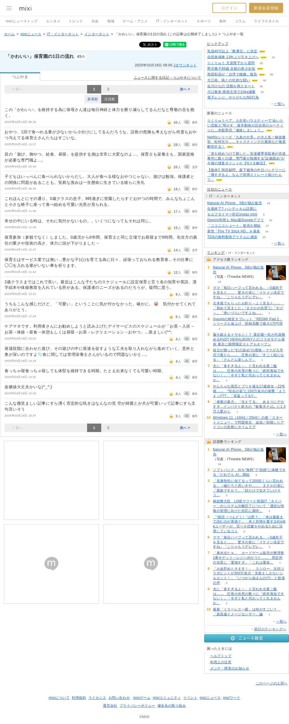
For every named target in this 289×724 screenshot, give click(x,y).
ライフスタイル (266, 21)
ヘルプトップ (221, 656)
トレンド (76, 21)
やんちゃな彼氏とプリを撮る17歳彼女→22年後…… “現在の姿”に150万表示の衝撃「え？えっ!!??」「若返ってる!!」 (249, 391)
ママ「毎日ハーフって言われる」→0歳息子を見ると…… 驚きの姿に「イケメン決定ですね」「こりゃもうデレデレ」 (248, 292)
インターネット (96, 34)
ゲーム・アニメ (135, 21)
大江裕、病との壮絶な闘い (228, 80)
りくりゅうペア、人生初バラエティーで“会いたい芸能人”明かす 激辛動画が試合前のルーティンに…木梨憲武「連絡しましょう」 (245, 125)
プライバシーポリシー (137, 706)
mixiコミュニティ (167, 698)
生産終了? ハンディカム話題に (232, 209)
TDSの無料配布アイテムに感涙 (232, 237)
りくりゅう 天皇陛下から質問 (231, 63)
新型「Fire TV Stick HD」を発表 (233, 231)
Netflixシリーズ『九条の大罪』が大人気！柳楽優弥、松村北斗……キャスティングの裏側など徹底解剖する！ (246, 142)
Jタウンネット (185, 65)
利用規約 (79, 698)
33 (261, 63)
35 (271, 74)
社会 (95, 21)
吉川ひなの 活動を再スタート (231, 86)
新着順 (92, 99)
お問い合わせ (119, 698)
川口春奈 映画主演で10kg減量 (231, 92)
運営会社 (110, 706)
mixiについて (59, 698)
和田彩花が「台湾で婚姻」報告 (232, 74)
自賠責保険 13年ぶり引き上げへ (233, 57)
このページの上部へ (272, 683)
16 (273, 57)
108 (263, 208)
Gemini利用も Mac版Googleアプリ (235, 220)
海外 (222, 21)
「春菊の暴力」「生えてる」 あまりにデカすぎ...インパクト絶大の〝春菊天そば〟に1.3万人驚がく (249, 406)
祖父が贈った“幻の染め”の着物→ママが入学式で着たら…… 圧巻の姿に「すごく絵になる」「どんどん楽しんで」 (248, 355)
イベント (190, 698)
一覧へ (279, 104)
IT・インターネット (172, 21)
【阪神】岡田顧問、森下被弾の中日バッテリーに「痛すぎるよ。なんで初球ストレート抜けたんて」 (246, 175)
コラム (240, 21)
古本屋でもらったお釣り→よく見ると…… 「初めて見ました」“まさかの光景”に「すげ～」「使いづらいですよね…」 (248, 308)
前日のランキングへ (270, 629)
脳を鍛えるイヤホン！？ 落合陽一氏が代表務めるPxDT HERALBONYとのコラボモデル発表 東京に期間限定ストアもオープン (249, 339)
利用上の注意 (221, 662)
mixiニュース (30, 34)
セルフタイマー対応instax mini (232, 214)
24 (262, 91)
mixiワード (231, 698)
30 (264, 80)
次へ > (185, 89)
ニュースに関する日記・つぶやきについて (167, 78)
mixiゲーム (142, 698)
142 (269, 68)
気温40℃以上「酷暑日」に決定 (232, 51)
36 (261, 86)
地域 (110, 21)
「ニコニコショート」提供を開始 (234, 226)
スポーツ (204, 21)
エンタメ (53, 21)
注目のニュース (219, 189)
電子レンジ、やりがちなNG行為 (233, 97)
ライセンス (97, 698)
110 (265, 97)
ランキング (216, 253)
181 (271, 51)
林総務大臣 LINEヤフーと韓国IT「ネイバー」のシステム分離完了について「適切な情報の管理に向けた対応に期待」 (248, 506)
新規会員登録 (266, 8)
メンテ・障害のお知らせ (229, 668)
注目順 (109, 99)
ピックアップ (217, 44)
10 (270, 220)
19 (268, 203)
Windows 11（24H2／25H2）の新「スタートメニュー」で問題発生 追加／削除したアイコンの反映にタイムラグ (248, 422)
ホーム (9, 34)
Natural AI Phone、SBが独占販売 (234, 203)
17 (267, 225)
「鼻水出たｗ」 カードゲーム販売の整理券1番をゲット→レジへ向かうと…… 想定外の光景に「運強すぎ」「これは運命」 (248, 557)
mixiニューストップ (22, 21)
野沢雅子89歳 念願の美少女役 (231, 69)
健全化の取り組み (172, 706)
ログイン (229, 8)
